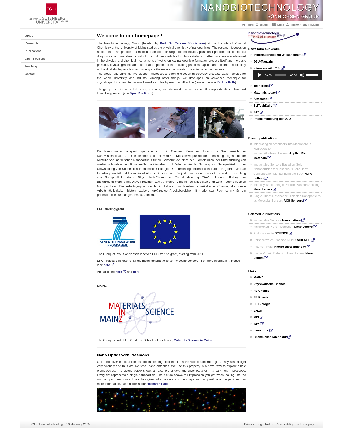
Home (250, 25)
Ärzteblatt (260, 99)
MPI (256, 317)
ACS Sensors (293, 200)
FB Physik (260, 297)
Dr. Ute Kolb (226, 82)
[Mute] (302, 75)
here (107, 265)
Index (280, 25)
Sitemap (296, 25)
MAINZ (258, 277)
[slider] (281, 75)
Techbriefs (261, 86)
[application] (287, 75)
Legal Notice (265, 424)
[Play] (259, 75)
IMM (256, 324)
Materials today (264, 92)
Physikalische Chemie (269, 284)
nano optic (261, 330)
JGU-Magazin (263, 61)
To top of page (305, 424)
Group (29, 35)
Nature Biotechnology (290, 246)
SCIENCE (281, 233)
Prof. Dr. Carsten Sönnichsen (182, 43)
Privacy (249, 424)
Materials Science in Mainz (193, 340)
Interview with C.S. (266, 68)
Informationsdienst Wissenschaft (277, 55)
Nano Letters (262, 189)
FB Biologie (261, 304)
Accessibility (285, 424)
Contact (313, 25)
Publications (33, 51)
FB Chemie (261, 290)
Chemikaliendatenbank (270, 337)
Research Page (158, 383)
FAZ (256, 112)
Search (265, 25)
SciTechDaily (262, 105)
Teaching (31, 66)
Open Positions (35, 58)
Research (31, 43)
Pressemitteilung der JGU (272, 119)
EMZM (257, 310)
